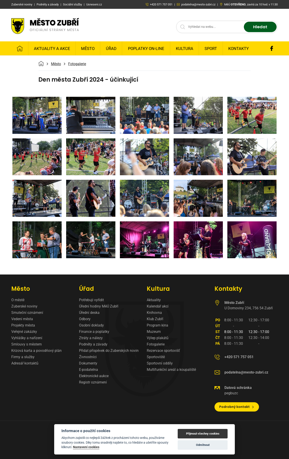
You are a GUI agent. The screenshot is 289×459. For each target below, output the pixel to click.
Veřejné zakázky (24, 331)
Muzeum (154, 331)
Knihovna (154, 312)
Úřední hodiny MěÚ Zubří (98, 306)
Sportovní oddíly (160, 363)
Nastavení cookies (86, 447)
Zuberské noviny (24, 306)
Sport (211, 48)
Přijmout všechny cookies (202, 433)
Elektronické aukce (94, 376)
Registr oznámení (93, 382)
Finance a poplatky (94, 331)
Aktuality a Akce (52, 48)
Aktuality (154, 300)
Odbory (85, 319)
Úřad (111, 48)
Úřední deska (89, 312)
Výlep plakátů (157, 338)
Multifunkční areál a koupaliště (171, 369)
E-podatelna (88, 369)
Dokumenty (88, 363)
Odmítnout (203, 445)
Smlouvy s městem (26, 344)
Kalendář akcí (157, 306)
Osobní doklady (91, 325)
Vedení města (22, 319)
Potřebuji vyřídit (91, 300)
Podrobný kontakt (236, 407)
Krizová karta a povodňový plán (36, 350)
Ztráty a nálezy (91, 338)
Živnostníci (88, 357)
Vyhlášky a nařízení (26, 338)
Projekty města (23, 325)
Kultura (184, 48)
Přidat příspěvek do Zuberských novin (109, 350)
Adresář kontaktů (24, 363)
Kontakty (238, 48)
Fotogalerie (77, 64)
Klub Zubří (155, 319)
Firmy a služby (23, 357)
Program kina (157, 325)
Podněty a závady (93, 344)
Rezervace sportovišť (163, 350)
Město (88, 48)
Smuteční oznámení (27, 312)
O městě (17, 300)
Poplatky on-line (146, 48)
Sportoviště (156, 357)
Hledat (260, 27)
